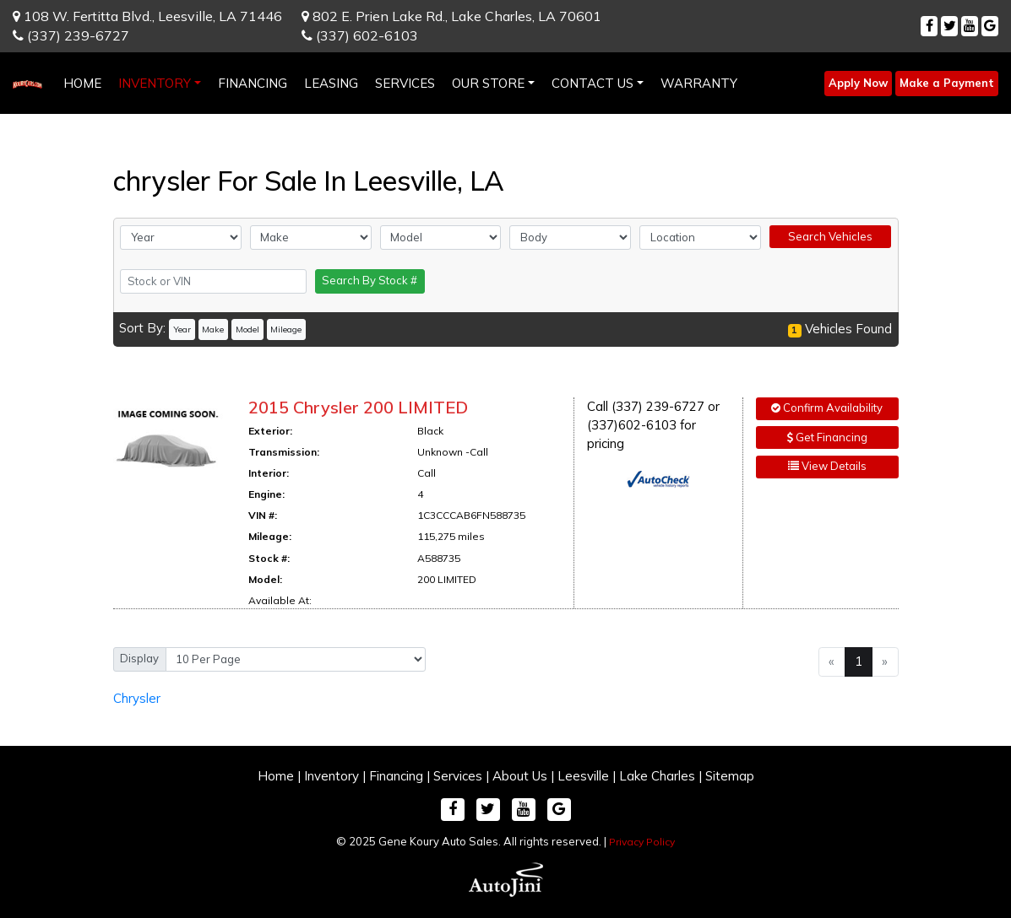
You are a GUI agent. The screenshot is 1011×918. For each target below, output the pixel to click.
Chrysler (136, 698)
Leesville (583, 776)
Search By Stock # (369, 280)
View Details (827, 465)
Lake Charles (657, 776)
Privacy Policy (642, 841)
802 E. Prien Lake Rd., (451, 16)
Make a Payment (947, 82)
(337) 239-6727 (71, 35)
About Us (519, 776)
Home (276, 776)
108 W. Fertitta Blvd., (147, 16)
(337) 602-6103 (360, 35)
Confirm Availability (827, 407)
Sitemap (729, 776)
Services (457, 776)
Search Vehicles (830, 236)
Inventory (331, 776)
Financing (396, 776)
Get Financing (827, 437)
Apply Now (858, 82)
